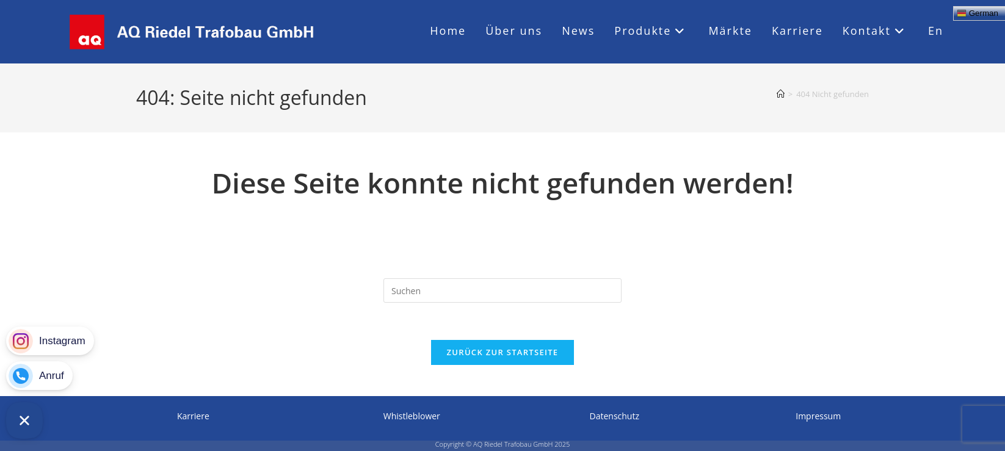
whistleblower (411, 416)
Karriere (193, 416)
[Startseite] (781, 93)
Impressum (818, 416)
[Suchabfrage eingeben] (502, 290)
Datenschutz (614, 416)
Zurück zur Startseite (503, 352)
